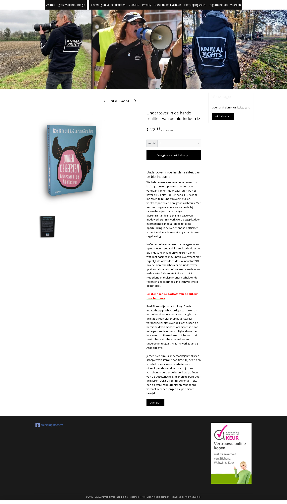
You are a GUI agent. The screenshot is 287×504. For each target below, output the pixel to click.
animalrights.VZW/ (49, 425)
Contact (134, 5)
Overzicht (155, 402)
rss (143, 496)
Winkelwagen (223, 116)
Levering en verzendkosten (108, 5)
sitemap (134, 496)
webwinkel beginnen (158, 496)
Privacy (146, 5)
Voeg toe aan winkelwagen (173, 155)
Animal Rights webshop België (65, 5)
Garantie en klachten (167, 5)
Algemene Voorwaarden (225, 5)
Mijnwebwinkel (193, 496)
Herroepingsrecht (195, 5)
